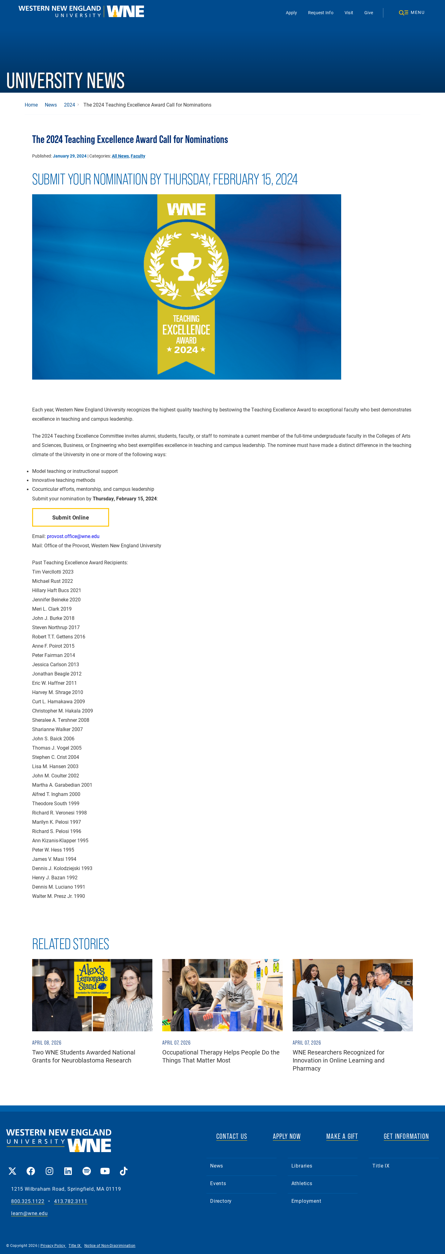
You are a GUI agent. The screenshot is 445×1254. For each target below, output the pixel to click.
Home (31, 105)
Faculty (138, 156)
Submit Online (70, 517)
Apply (291, 12)
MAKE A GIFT (342, 1136)
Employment (306, 1200)
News (51, 105)
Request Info (320, 12)
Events (218, 1183)
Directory (221, 1200)
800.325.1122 (27, 1201)
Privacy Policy (53, 1245)
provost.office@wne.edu (73, 536)
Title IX (380, 1165)
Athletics (301, 1183)
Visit (349, 12)
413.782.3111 (70, 1201)
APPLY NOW (287, 1136)
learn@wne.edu (29, 1213)
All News (120, 156)
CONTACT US (231, 1136)
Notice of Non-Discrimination (109, 1245)
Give (368, 12)
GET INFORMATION (406, 1136)
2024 (69, 105)
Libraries (301, 1165)
